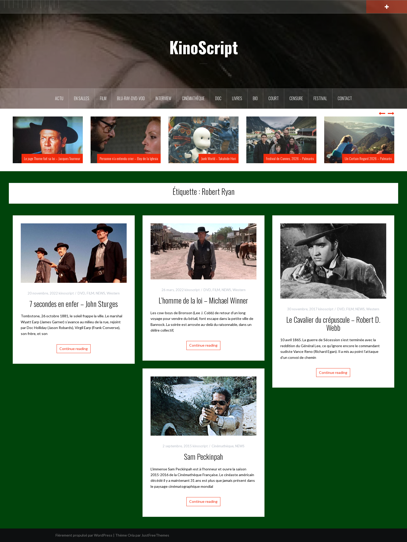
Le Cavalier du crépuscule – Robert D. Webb (333, 323)
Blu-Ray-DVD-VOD (131, 98)
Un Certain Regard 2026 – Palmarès (368, 158)
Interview (163, 98)
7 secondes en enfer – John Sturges (73, 303)
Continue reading (73, 348)
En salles (81, 98)
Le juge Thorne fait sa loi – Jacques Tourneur (52, 158)
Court (273, 98)
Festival (320, 98)
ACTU (59, 98)
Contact (345, 98)
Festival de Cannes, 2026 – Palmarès (290, 158)
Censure (296, 98)
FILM (103, 98)
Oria (131, 535)
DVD (81, 293)
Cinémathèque (193, 98)
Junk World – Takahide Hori (218, 158)
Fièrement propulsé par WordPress (84, 535)
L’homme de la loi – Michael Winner (203, 300)
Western (113, 293)
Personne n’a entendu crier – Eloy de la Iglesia (129, 158)
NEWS (100, 293)
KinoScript (203, 47)
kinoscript (66, 293)
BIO (255, 98)
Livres (237, 98)
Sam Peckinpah (203, 456)
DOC (218, 98)
